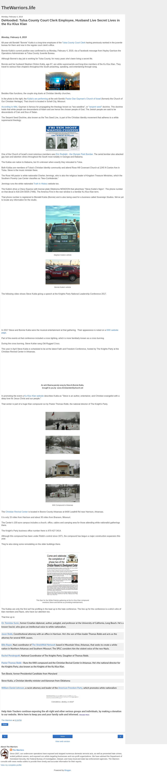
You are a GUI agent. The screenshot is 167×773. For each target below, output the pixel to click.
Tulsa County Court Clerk (73, 43)
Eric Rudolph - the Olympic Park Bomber (74, 154)
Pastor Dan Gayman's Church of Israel (83, 99)
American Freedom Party (70, 687)
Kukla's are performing (37, 99)
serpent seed (95, 107)
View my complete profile (11, 765)
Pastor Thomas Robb (11, 662)
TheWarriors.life (18, 7)
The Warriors (18, 750)
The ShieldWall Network (44, 644)
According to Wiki (9, 107)
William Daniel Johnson (12, 687)
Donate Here (84, 715)
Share (5, 724)
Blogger (67, 770)
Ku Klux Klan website (34, 396)
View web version (62, 741)
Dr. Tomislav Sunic (10, 623)
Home (63, 736)
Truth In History (41, 184)
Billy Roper (6, 644)
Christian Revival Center (17, 512)
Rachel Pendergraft (10, 655)
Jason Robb (7, 634)
